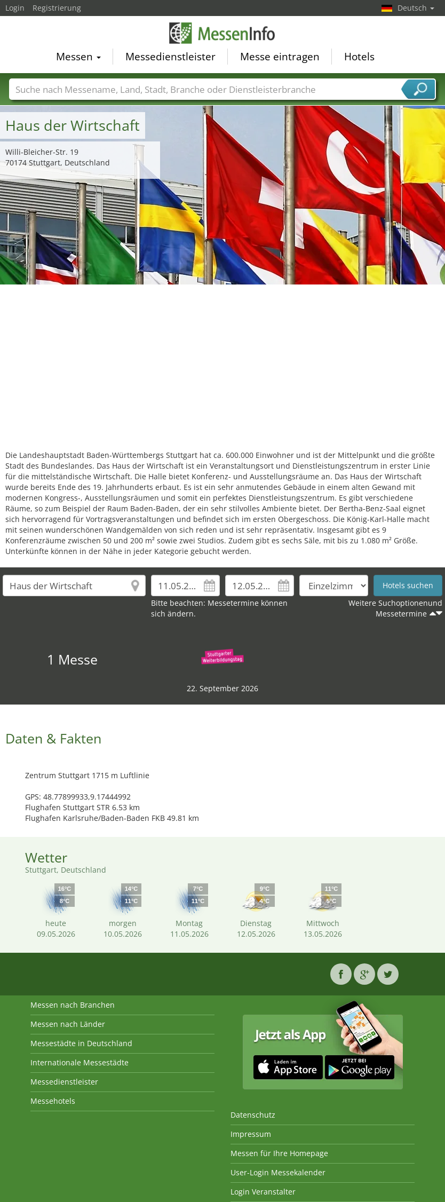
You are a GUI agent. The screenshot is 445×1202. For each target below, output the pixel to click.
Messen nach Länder (67, 1024)
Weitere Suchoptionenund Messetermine (395, 608)
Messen (78, 57)
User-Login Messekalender (278, 1172)
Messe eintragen (280, 57)
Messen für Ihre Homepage (279, 1153)
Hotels (359, 57)
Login (15, 8)
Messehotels (52, 1101)
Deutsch (416, 8)
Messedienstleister (170, 57)
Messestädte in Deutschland (81, 1043)
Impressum (251, 1134)
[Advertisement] (222, 364)
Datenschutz (253, 1115)
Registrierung (57, 8)
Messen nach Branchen (72, 1005)
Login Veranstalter (263, 1192)
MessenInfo (222, 33)
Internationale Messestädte (79, 1062)
